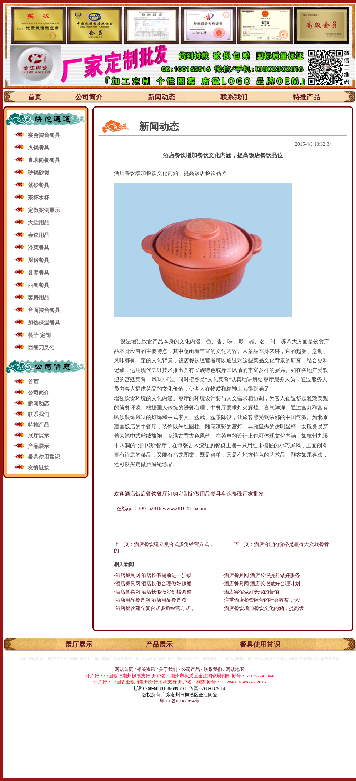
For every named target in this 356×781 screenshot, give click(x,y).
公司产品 (190, 669)
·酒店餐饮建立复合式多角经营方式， (154, 608)
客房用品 (38, 297)
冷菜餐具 (38, 247)
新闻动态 (161, 97)
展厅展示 (38, 435)
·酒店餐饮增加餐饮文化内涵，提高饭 (263, 608)
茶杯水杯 (38, 197)
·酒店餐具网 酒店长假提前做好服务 (261, 575)
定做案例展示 (44, 210)
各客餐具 (38, 272)
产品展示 (38, 446)
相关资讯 (146, 669)
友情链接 (38, 468)
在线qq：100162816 (138, 508)
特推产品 (306, 97)
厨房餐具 (38, 260)
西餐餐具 (38, 285)
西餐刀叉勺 (41, 347)
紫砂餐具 (38, 185)
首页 (34, 97)
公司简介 (88, 97)
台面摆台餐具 (44, 310)
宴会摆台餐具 (44, 135)
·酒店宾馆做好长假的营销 (250, 592)
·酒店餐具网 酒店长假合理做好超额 (152, 583)
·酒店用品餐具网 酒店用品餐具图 (150, 600)
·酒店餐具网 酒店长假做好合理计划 (261, 583)
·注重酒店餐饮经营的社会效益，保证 (263, 600)
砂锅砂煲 (38, 172)
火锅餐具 (38, 147)
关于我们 (169, 669)
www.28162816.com (184, 508)
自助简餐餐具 (44, 160)
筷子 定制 (39, 335)
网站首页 (124, 669)
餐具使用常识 (44, 457)
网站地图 (235, 669)
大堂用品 (38, 222)
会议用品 (38, 235)
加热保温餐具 (44, 322)
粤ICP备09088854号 (179, 700)
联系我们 (233, 97)
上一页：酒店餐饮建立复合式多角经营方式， (164, 544)
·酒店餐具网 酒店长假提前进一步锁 (152, 575)
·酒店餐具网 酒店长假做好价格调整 (152, 592)
